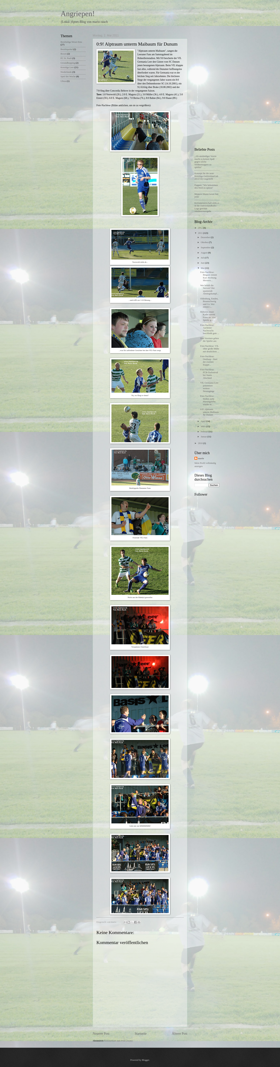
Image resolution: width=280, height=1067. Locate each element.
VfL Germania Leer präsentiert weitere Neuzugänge (209, 387)
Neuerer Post (101, 1033)
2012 (200, 228)
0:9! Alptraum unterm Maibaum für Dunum (209, 412)
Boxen (64, 54)
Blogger (145, 1060)
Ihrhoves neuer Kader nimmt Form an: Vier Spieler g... (208, 316)
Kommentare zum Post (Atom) (118, 1040)
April (203, 421)
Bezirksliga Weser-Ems (71, 42)
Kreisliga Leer (67, 67)
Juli (203, 257)
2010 (200, 443)
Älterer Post (179, 1033)
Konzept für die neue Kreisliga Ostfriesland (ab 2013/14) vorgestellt (206, 176)
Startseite (141, 1033)
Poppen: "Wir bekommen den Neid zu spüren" (206, 186)
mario (201, 458)
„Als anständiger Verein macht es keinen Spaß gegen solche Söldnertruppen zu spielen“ (205, 162)
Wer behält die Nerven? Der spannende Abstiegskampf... (209, 289)
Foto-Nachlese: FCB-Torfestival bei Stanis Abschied (209, 373)
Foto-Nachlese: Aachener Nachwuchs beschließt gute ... (209, 329)
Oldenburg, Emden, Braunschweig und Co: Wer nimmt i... (209, 302)
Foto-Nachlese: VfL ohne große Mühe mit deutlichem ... (209, 349)
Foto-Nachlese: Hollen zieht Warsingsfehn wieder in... (207, 400)
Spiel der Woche (68, 76)
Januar (204, 436)
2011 (200, 233)
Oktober (205, 242)
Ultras (63, 81)
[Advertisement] (208, 87)
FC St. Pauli (66, 58)
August (204, 252)
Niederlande (66, 72)
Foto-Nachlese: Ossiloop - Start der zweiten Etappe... (208, 360)
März (203, 426)
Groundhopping (68, 63)
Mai (203, 268)
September (206, 247)
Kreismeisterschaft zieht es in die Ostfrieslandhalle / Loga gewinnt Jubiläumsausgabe (206, 207)
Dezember (206, 237)
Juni (203, 263)
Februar (204, 431)
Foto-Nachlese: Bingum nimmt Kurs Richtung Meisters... (208, 276)
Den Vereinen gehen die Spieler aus (209, 339)
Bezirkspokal (67, 49)
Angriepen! (78, 13)
